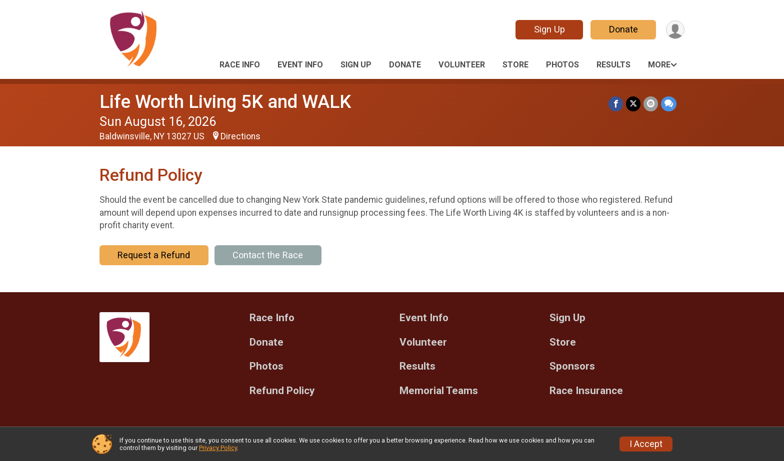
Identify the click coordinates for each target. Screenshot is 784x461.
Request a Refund (154, 255)
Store (515, 64)
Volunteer (461, 64)
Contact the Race (267, 255)
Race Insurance (586, 391)
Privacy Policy (218, 448)
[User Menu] (675, 29)
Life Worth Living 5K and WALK (225, 101)
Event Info (300, 64)
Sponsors (572, 366)
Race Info (240, 64)
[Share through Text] (668, 103)
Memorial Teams (439, 391)
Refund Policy (282, 391)
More (659, 64)
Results (613, 64)
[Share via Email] (651, 103)
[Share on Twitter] (633, 103)
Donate (623, 29)
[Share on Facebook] (615, 103)
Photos (562, 64)
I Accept (646, 444)
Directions (240, 136)
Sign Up (549, 29)
